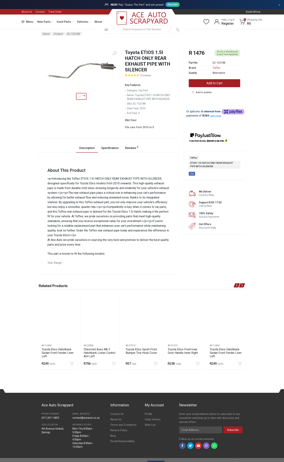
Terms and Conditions (123, 424)
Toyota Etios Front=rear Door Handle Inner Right (183, 351)
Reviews (131, 147)
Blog (113, 435)
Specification (110, 148)
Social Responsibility (122, 441)
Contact (40, 12)
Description (87, 148)
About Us (27, 12)
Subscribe (233, 430)
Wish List (150, 424)
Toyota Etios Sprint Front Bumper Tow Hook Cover (141, 351)
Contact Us (117, 414)
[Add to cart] (71, 363)
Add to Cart (214, 83)
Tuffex (216, 67)
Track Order (55, 12)
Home (46, 33)
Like (192, 174)
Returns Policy (118, 430)
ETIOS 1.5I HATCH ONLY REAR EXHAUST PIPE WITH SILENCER (211, 164)
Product (58, 33)
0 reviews (145, 75)
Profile (148, 414)
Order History (152, 419)
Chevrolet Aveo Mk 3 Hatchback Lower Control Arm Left (99, 353)
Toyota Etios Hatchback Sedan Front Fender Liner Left (58, 353)
